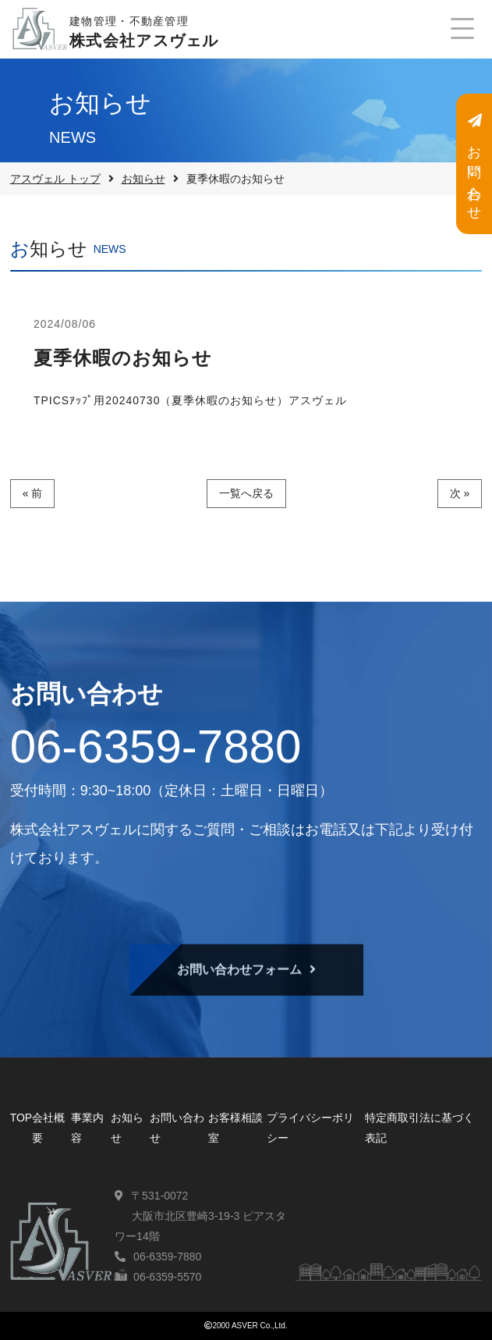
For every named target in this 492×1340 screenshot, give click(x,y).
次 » (460, 493)
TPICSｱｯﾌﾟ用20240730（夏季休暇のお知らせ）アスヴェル (191, 400)
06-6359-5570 (167, 1277)
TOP (21, 1117)
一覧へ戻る (246, 493)
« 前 (33, 493)
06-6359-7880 (156, 746)
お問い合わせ (474, 164)
